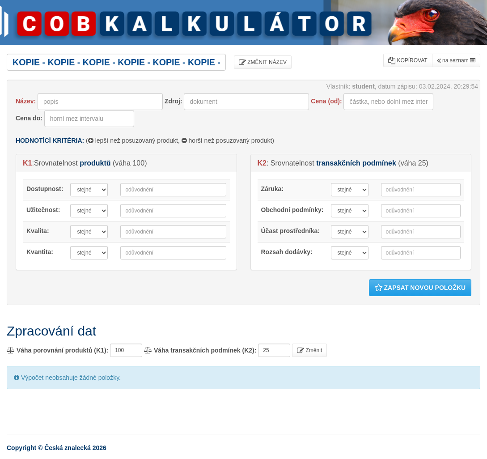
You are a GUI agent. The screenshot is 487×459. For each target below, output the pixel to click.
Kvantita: (39, 251)
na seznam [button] (456, 60)
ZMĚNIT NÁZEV (263, 62)
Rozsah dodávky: (287, 251)
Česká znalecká (67, 447)
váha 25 (413, 163)
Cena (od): (326, 101)
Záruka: (272, 188)
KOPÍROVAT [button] (408, 60)
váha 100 (129, 163)
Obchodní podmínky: (292, 209)
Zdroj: (173, 101)
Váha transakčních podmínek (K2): (200, 350)
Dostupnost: (44, 188)
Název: (26, 101)
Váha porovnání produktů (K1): (57, 350)
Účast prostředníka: (290, 230)
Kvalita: (37, 230)
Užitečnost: (43, 209)
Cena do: (29, 118)
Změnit (309, 350)
